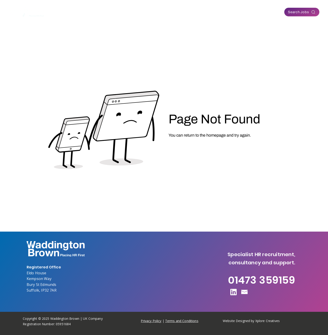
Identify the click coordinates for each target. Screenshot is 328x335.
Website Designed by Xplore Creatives (251, 321)
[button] (126, 12)
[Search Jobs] (302, 12)
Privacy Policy (151, 321)
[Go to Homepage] (187, 147)
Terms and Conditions (181, 321)
